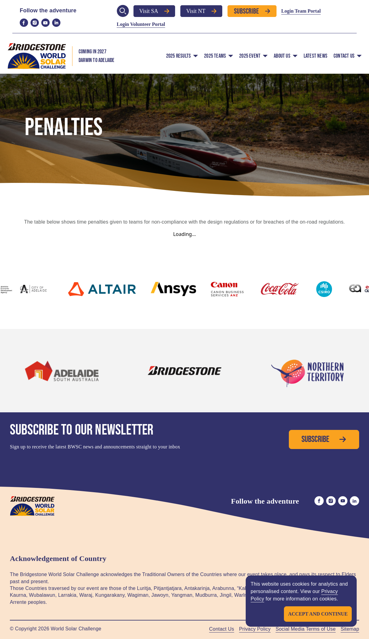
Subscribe (252, 11)
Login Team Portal (301, 11)
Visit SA (154, 11)
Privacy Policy (255, 629)
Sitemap (350, 629)
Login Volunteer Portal (141, 24)
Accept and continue (318, 613)
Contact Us (221, 629)
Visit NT (201, 11)
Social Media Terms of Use (306, 629)
